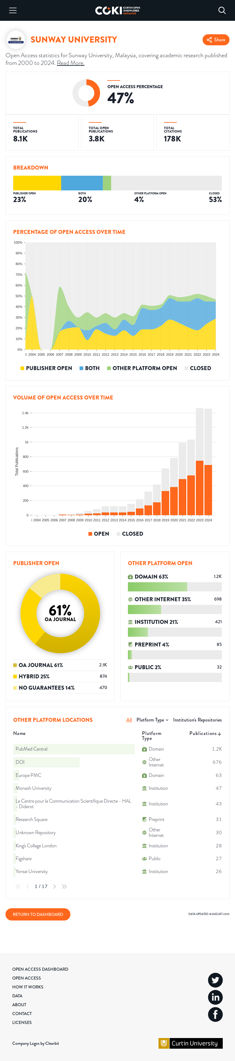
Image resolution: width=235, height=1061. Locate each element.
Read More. (70, 62)
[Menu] (13, 10)
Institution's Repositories (197, 719)
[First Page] (18, 886)
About (19, 1005)
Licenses (22, 1022)
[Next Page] (54, 886)
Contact (22, 1013)
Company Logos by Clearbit (35, 1043)
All (129, 719)
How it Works (27, 987)
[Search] (222, 10)
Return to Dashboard (38, 914)
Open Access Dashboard (40, 969)
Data (17, 996)
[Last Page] (64, 886)
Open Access (26, 978)
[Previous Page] (28, 886)
